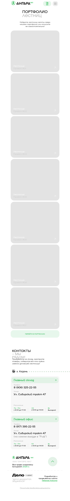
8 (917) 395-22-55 (24, 426)
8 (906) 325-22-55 (25, 387)
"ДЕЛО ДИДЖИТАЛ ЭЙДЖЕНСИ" (21, 480)
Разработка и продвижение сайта (48, 478)
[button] (35, 308)
